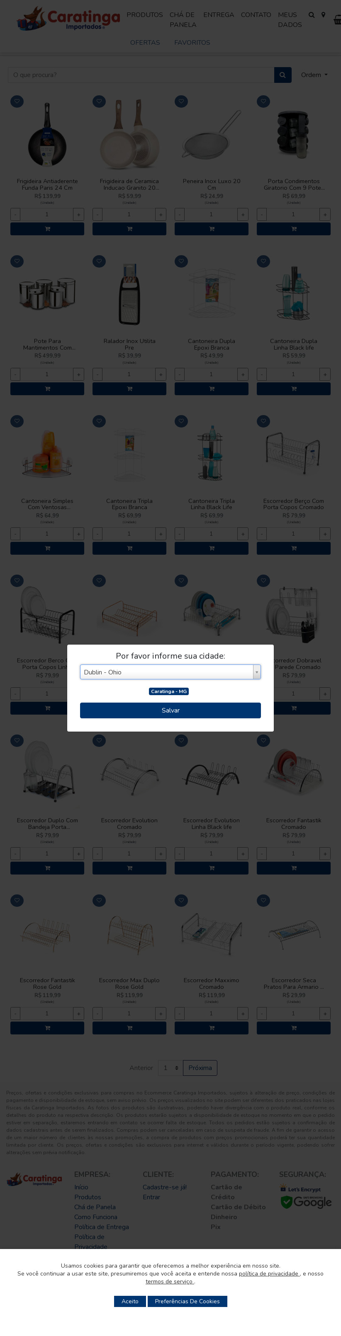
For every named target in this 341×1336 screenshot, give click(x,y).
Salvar (171, 710)
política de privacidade (269, 1274)
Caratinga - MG (169, 691)
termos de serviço (170, 1281)
